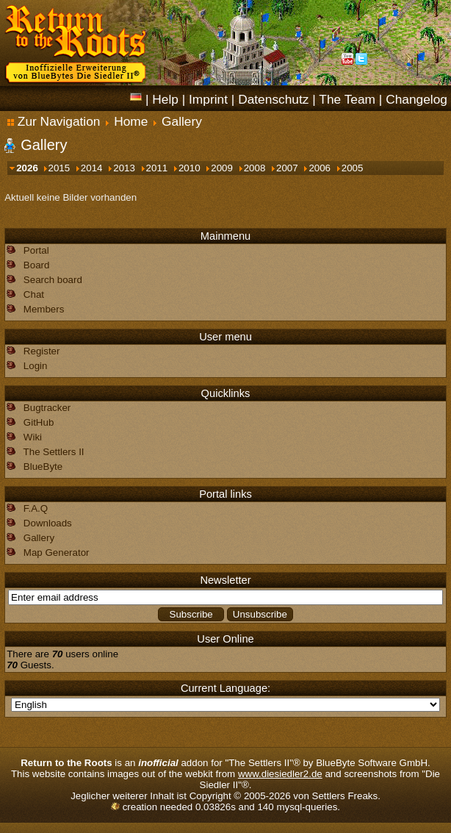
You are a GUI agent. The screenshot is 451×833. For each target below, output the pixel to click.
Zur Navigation (54, 121)
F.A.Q (36, 508)
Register (42, 351)
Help (165, 99)
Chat (34, 294)
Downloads (48, 523)
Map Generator (57, 552)
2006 (316, 168)
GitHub (39, 422)
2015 (56, 168)
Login (36, 365)
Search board (53, 279)
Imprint (208, 99)
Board (37, 265)
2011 (154, 168)
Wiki (33, 437)
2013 (121, 168)
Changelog (416, 99)
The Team (347, 99)
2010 (186, 168)
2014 (88, 168)
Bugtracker (47, 407)
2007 (284, 168)
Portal (36, 250)
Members (44, 309)
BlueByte (43, 466)
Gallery (182, 121)
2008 (251, 168)
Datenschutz (273, 99)
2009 (218, 168)
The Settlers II (54, 451)
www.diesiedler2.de (280, 773)
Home (131, 121)
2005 (349, 168)
